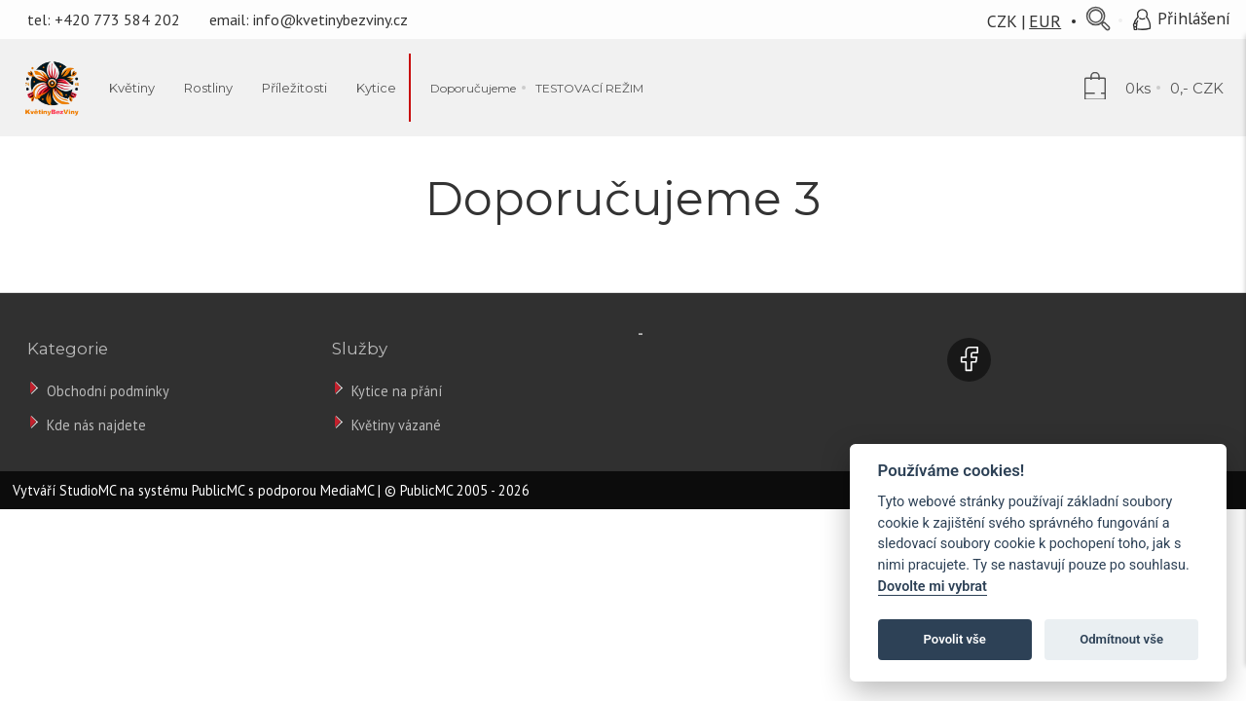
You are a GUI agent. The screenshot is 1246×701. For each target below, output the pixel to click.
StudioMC (87, 490)
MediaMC (347, 490)
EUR (1045, 21)
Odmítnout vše (1121, 639)
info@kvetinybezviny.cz (330, 19)
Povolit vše (955, 639)
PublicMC (218, 490)
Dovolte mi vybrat (932, 586)
